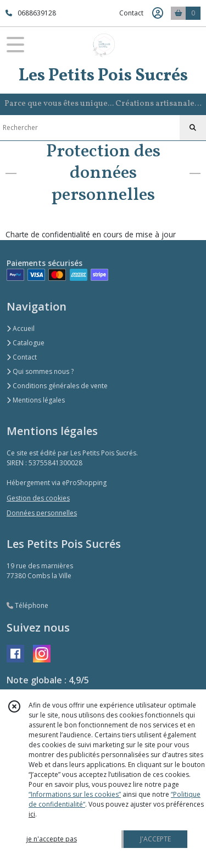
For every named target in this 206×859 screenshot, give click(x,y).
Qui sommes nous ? (40, 371)
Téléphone (27, 605)
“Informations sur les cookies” (75, 794)
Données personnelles (42, 513)
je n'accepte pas (51, 839)
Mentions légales (36, 400)
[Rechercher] (193, 127)
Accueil (21, 328)
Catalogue (25, 342)
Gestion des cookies (38, 498)
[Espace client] (157, 13)
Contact (131, 13)
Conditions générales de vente (57, 385)
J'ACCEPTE (155, 839)
